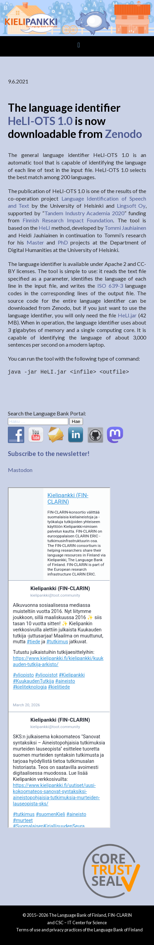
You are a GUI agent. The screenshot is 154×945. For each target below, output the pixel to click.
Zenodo (123, 133)
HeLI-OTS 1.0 (40, 120)
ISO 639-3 (110, 285)
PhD (63, 242)
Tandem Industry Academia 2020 (84, 213)
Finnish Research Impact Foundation (68, 220)
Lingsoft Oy (131, 205)
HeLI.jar (127, 315)
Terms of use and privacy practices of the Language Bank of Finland (79, 929)
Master (35, 242)
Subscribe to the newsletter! (48, 453)
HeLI (44, 227)
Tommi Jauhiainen (125, 227)
